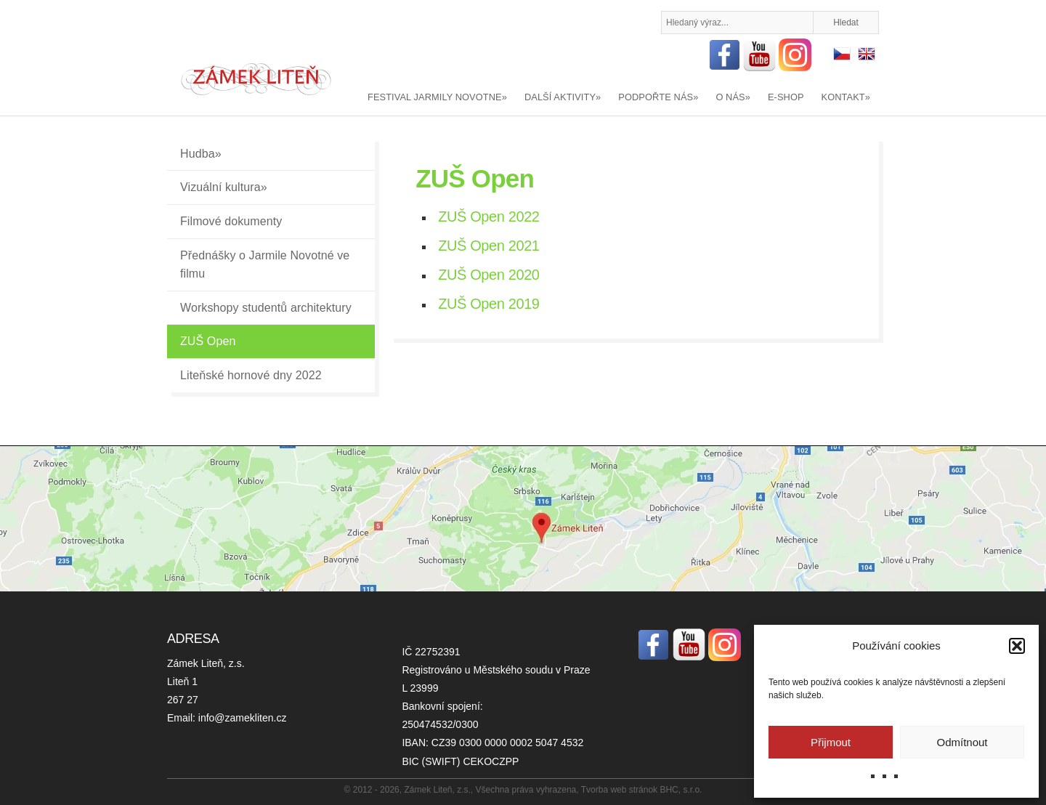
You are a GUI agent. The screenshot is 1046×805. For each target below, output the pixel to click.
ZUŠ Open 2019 (488, 304)
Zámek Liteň (256, 79)
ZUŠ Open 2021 (488, 246)
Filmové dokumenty (231, 221)
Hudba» (201, 153)
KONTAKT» (846, 97)
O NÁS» (732, 97)
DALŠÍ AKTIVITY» (562, 97)
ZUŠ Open (207, 341)
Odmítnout (961, 742)
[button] (1017, 646)
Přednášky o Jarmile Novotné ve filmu (264, 264)
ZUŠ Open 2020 (488, 275)
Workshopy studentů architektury (266, 308)
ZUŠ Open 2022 (488, 216)
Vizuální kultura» (223, 187)
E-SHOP (786, 97)
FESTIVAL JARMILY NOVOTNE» (437, 97)
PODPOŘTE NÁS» (658, 97)
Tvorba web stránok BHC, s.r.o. (641, 790)
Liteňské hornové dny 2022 (251, 375)
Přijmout (831, 742)
